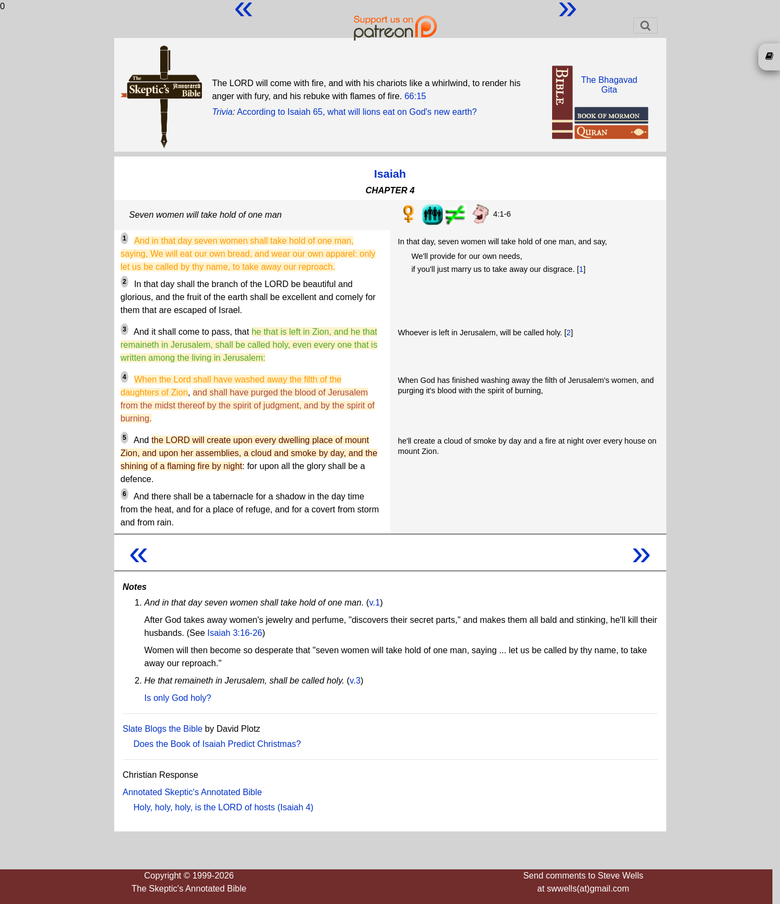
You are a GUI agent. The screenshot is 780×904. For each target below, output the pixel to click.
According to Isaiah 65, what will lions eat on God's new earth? (357, 111)
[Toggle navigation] (645, 25)
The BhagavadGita (609, 84)
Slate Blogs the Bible (163, 728)
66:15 (415, 96)
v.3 (355, 680)
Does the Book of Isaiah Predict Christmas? (217, 744)
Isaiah (390, 173)
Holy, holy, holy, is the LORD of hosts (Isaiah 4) (224, 807)
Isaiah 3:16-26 (234, 633)
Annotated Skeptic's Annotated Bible (192, 792)
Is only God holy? (178, 698)
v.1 (374, 602)
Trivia (222, 111)
